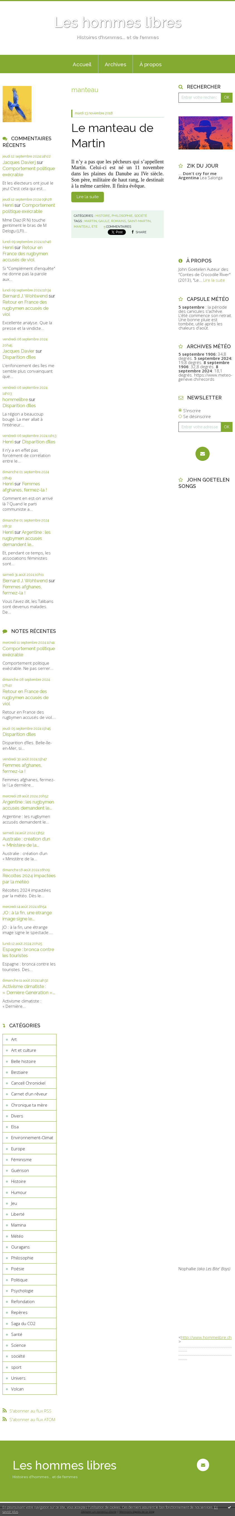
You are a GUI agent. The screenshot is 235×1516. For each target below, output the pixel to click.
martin (90, 221)
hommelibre (15, 399)
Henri (8, 205)
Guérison (20, 1170)
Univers (18, 1378)
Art (14, 1039)
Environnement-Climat (32, 1137)
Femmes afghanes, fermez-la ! (25, 487)
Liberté (18, 1214)
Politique (19, 1279)
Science (18, 1345)
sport (16, 1367)
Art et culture (23, 1050)
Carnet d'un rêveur (29, 1094)
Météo (17, 1236)
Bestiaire (19, 1072)
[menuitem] (82, 64)
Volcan (17, 1389)
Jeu (14, 1203)
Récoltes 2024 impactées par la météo (29, 878)
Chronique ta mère (29, 1105)
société (18, 1356)
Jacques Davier (19, 351)
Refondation (23, 1301)
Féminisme (21, 1159)
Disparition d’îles (19, 357)
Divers (17, 1116)
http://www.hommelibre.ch (206, 1337)
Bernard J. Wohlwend (25, 296)
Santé (16, 1334)
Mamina (18, 1225)
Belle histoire (23, 1061)
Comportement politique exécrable (29, 208)
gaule (104, 221)
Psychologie (22, 1290)
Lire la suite (88, 196)
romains (118, 221)
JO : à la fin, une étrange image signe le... (27, 916)
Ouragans (20, 1247)
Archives (115, 64)
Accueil (82, 64)
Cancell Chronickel (28, 1083)
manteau (82, 226)
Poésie (17, 1268)
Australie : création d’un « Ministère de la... (26, 842)
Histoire (18, 1181)
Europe (18, 1148)
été (94, 226)
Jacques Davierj (19, 162)
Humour (19, 1192)
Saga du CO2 (23, 1323)
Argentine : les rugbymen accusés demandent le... (27, 538)
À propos (150, 64)
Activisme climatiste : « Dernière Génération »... (29, 989)
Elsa (15, 1126)
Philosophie (22, 1258)
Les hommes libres (117, 22)
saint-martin (139, 221)
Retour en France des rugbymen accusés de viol (25, 253)
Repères (19, 1312)
